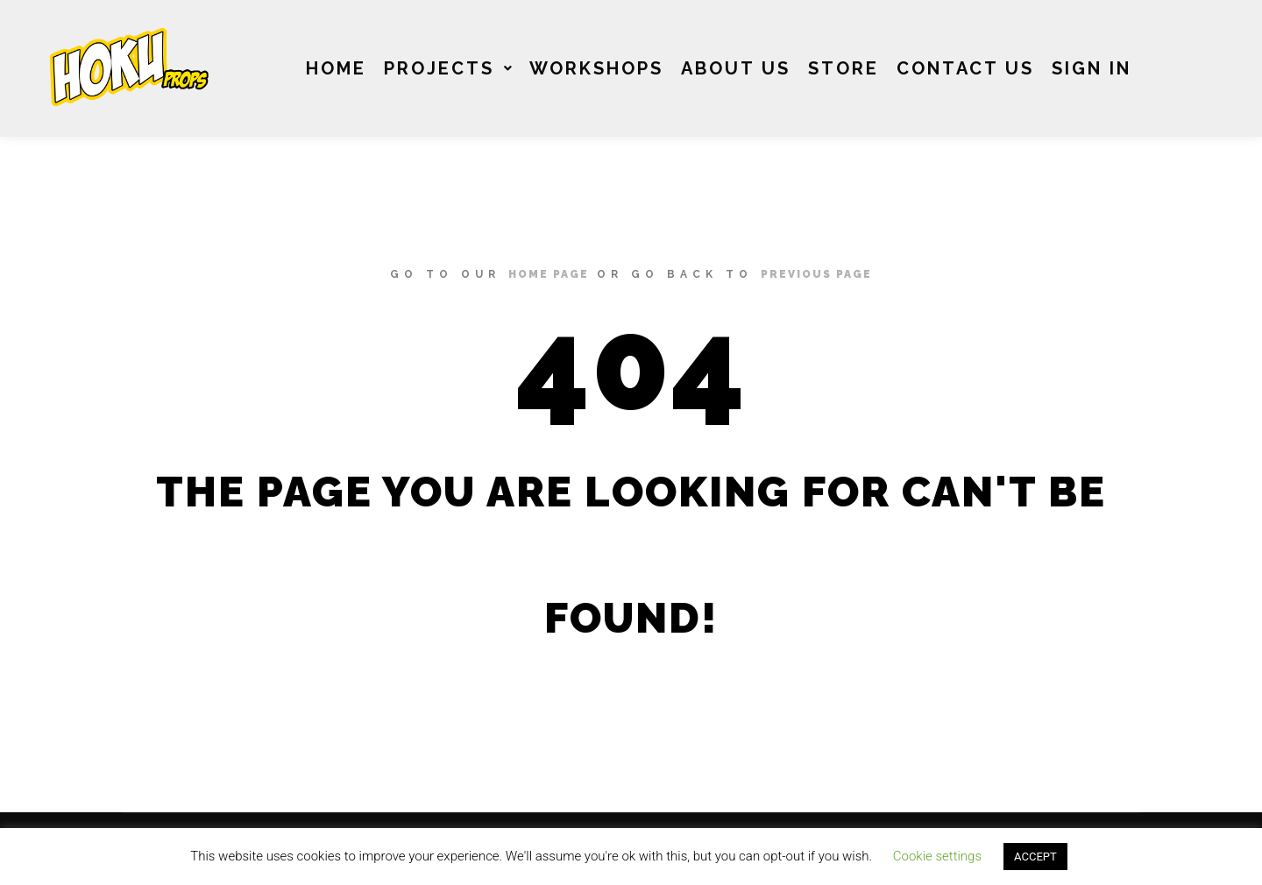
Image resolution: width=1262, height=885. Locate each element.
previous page (816, 274)
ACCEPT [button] (1035, 856)
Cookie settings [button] (937, 856)
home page (548, 274)
